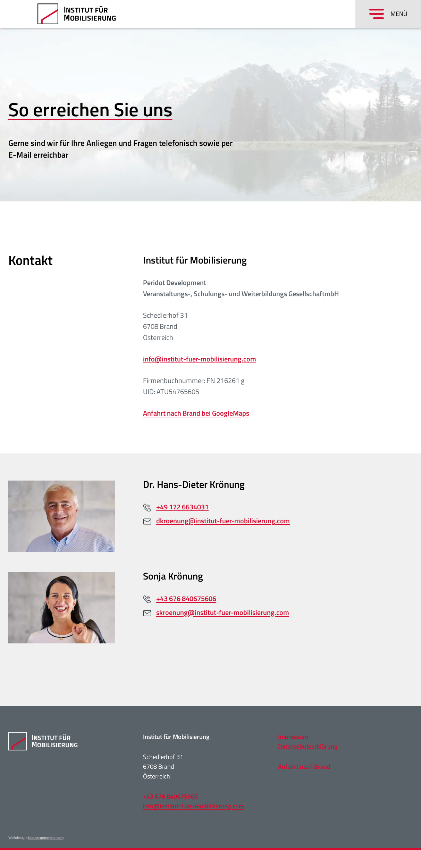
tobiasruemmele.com (46, 837)
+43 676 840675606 (170, 796)
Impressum (293, 736)
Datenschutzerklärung (307, 746)
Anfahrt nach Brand (304, 766)
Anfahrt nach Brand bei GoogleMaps (196, 413)
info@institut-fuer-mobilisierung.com (199, 358)
